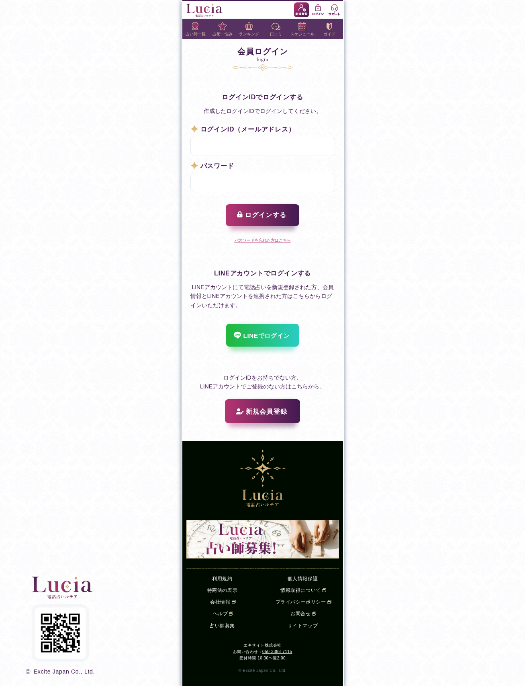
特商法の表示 (222, 590)
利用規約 (222, 578)
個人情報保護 (303, 578)
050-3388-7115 (277, 651)
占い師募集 (222, 625)
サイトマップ (303, 625)
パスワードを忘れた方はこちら (263, 240)
